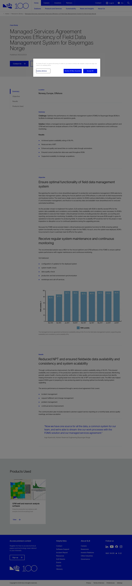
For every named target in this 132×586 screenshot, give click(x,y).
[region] (66, 68)
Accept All (90, 71)
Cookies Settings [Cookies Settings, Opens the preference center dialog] (41, 70)
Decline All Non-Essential (73, 71)
